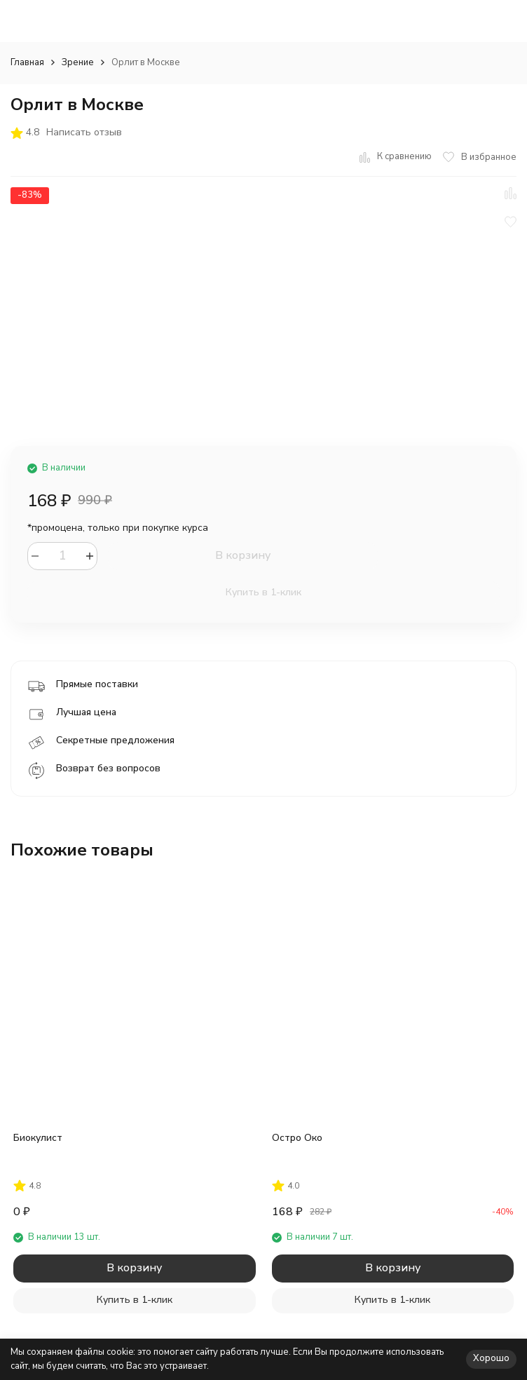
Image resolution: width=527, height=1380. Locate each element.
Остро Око (297, 1137)
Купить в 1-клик (263, 592)
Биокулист (37, 1137)
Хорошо (491, 1358)
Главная (27, 62)
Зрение (78, 62)
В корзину (243, 555)
